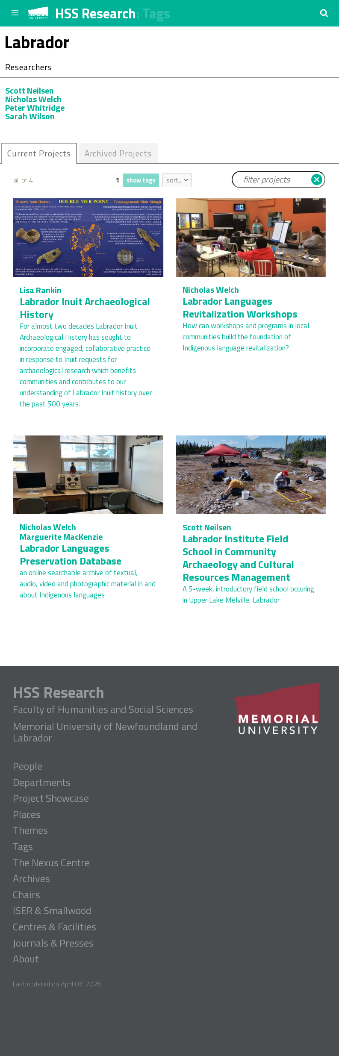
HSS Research (95, 13)
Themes (30, 830)
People (27, 766)
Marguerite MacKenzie (61, 536)
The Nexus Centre (51, 863)
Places (27, 815)
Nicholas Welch (33, 99)
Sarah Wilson (30, 116)
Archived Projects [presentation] (118, 153)
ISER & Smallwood (52, 911)
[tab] (39, 153)
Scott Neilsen (29, 90)
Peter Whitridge (35, 107)
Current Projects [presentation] (39, 153)
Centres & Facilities (54, 927)
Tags (156, 13)
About (26, 959)
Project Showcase (51, 798)
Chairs (26, 895)
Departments (42, 782)
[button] (324, 12)
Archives (31, 879)
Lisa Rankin (41, 290)
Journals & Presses (53, 943)
